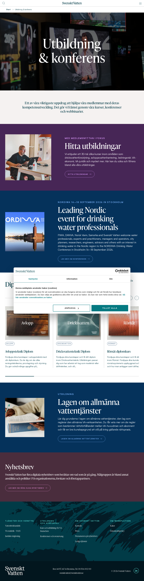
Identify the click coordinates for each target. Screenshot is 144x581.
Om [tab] (110, 279)
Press (77, 530)
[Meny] (140, 3)
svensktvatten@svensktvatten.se (71, 573)
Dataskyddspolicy (117, 530)
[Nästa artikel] (137, 298)
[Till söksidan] (3, 4)
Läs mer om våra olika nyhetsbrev (27, 488)
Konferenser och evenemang (52, 536)
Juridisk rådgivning (12, 536)
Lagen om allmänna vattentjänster (81, 439)
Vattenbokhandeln (12, 525)
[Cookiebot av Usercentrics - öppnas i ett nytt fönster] (117, 271)
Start (8, 9)
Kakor (112, 525)
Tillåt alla (109, 308)
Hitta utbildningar (79, 174)
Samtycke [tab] (33, 279)
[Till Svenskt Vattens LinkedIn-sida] (136, 571)
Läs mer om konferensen (75, 259)
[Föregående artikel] (130, 298)
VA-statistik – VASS (12, 530)
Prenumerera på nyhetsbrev (86, 536)
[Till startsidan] (72, 3)
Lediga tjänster (81, 541)
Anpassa (72, 308)
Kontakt (78, 525)
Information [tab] (72, 279)
